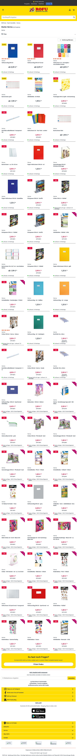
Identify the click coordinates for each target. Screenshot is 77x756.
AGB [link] (41, 750)
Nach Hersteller (11, 23)
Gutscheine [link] (34, 3)
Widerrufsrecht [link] (47, 750)
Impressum (29, 750)
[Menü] (10, 9)
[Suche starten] (74, 17)
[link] (49, 4)
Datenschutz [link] (36, 750)
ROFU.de (3, 23)
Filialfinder (41, 3)
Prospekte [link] (27, 3)
